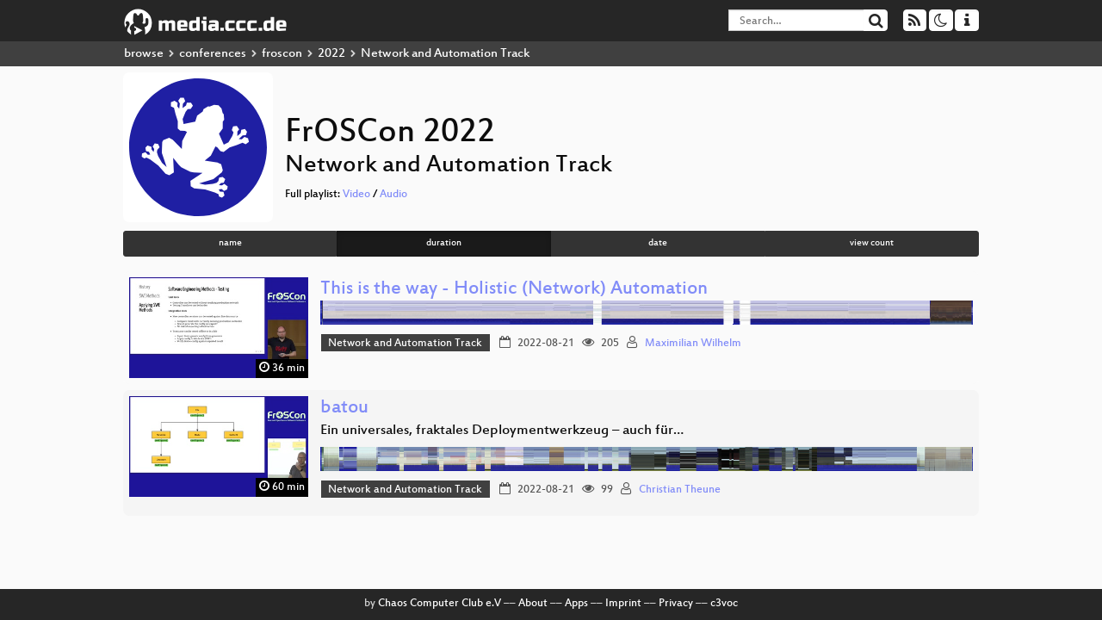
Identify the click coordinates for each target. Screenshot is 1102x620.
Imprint (623, 604)
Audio (393, 195)
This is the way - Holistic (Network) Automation (514, 290)
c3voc (724, 604)
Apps (576, 604)
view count (872, 243)
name (230, 243)
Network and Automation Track (405, 344)
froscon (282, 53)
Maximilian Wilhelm (693, 344)
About (533, 604)
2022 (331, 53)
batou (344, 408)
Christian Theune (680, 490)
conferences (212, 53)
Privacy (676, 604)
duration (443, 243)
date (657, 243)
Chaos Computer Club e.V (439, 604)
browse (144, 53)
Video (356, 195)
